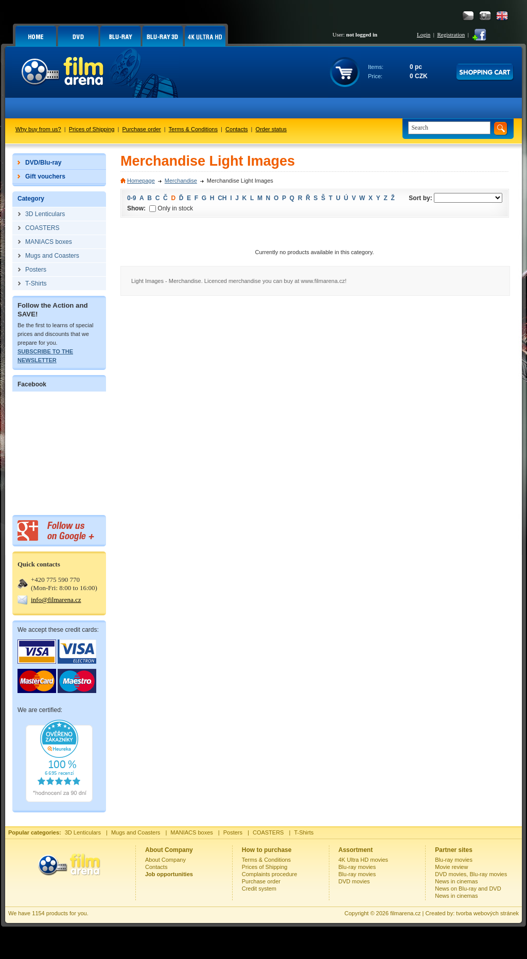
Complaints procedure (269, 874)
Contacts (236, 129)
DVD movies (354, 881)
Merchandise (181, 180)
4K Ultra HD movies (364, 860)
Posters (232, 832)
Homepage (141, 180)
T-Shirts (303, 832)
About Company (165, 860)
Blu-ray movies (357, 867)
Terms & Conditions (193, 129)
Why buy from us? (38, 129)
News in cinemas (456, 881)
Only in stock (171, 208)
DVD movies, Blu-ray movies (471, 874)
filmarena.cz (405, 913)
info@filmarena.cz (56, 599)
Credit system (259, 888)
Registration (451, 34)
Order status (271, 129)
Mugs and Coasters (135, 832)
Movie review (451, 867)
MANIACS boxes (191, 832)
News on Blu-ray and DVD (468, 888)
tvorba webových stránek (487, 913)
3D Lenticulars (83, 832)
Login (423, 34)
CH (222, 198)
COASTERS (268, 832)
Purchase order (141, 129)
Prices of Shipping (92, 129)
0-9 (131, 198)
